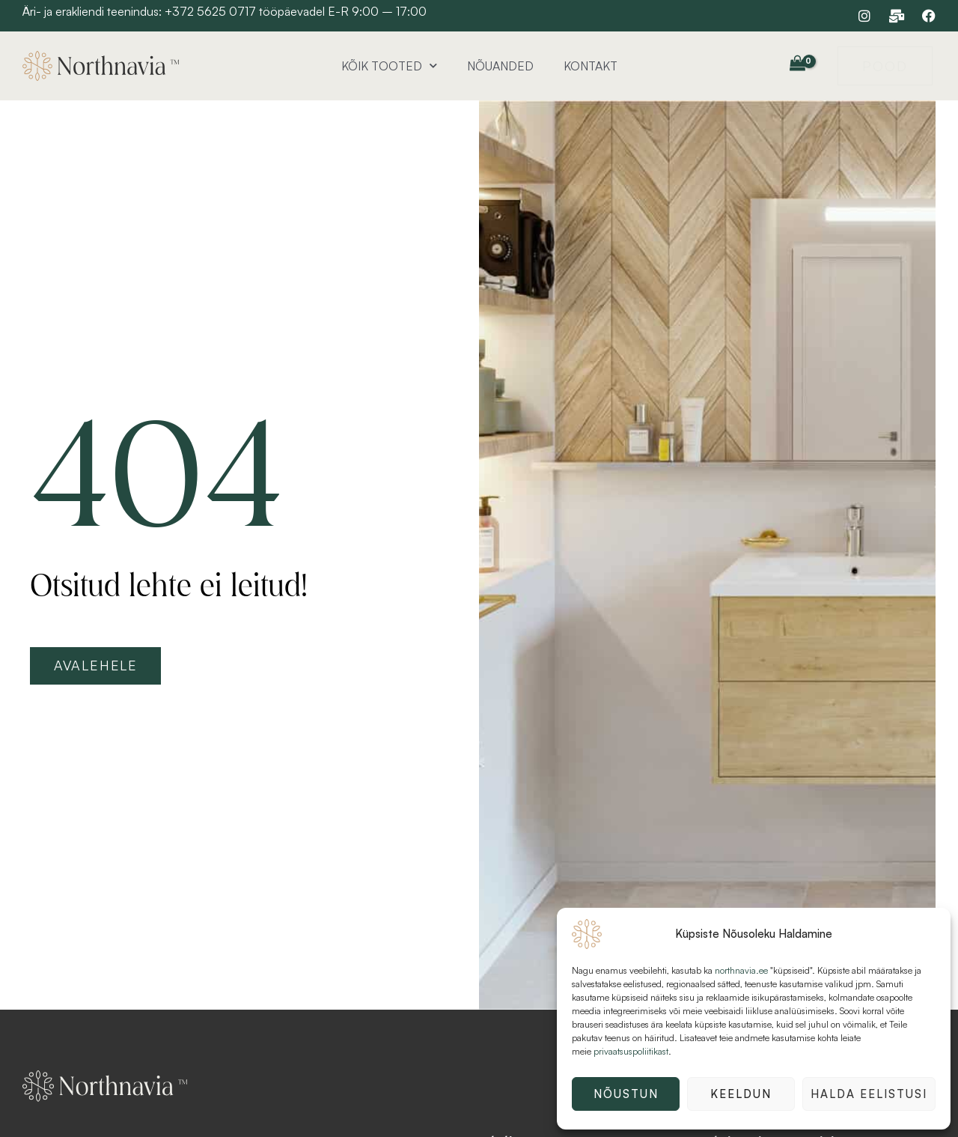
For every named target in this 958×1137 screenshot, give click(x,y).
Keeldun (741, 1094)
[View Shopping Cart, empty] (797, 64)
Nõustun (626, 1094)
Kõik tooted (389, 65)
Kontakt (590, 65)
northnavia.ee (741, 970)
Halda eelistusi (869, 1094)
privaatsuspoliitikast (631, 1051)
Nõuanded (500, 65)
